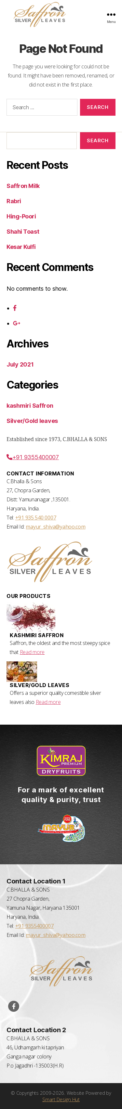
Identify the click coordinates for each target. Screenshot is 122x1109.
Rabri (14, 201)
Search (97, 140)
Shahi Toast (23, 231)
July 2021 (20, 364)
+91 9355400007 (33, 457)
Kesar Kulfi (21, 246)
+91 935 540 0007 (35, 517)
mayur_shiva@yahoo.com (55, 526)
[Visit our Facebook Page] (13, 1006)
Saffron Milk (23, 185)
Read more (32, 652)
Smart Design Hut (61, 1099)
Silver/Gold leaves (32, 420)
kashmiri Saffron (30, 405)
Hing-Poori (21, 216)
